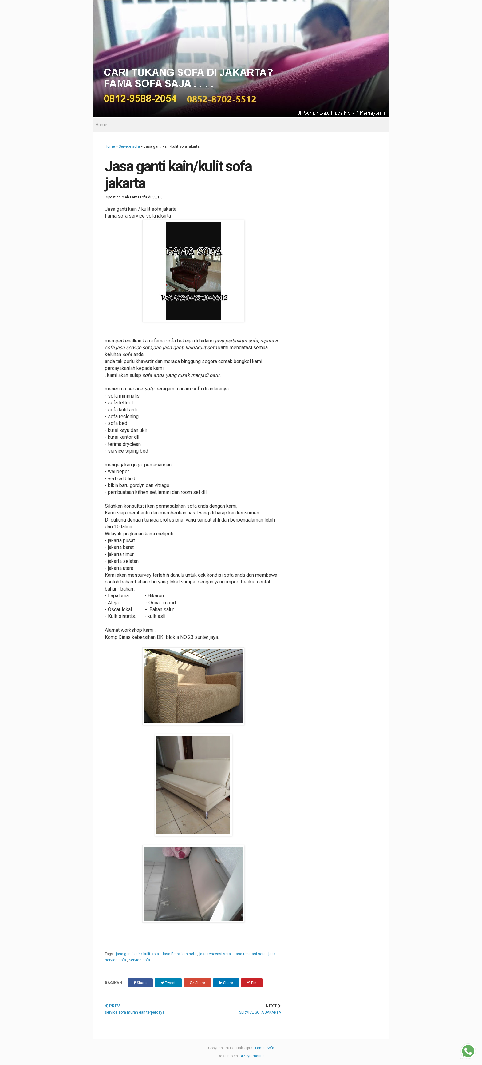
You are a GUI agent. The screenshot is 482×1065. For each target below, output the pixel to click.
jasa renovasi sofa (215, 954)
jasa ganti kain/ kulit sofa (138, 954)
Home (101, 124)
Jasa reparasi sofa (250, 954)
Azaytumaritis (253, 1056)
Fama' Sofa (264, 1048)
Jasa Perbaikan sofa (179, 954)
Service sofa (129, 146)
